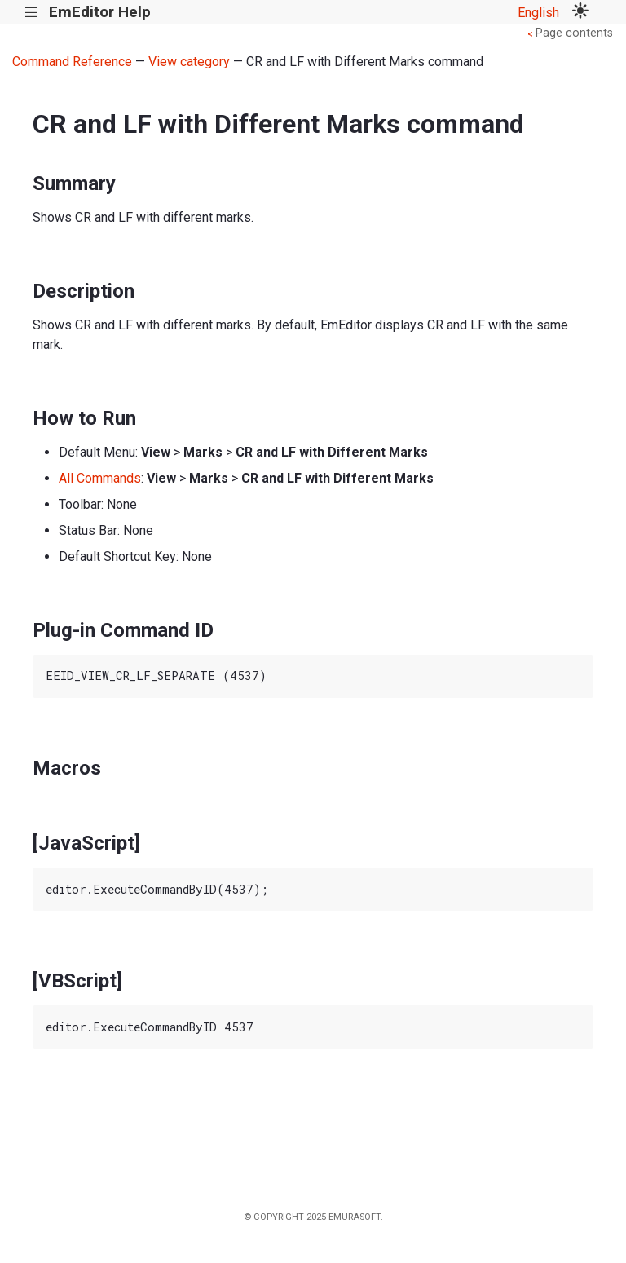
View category (189, 61)
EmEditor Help (100, 11)
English (538, 12)
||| (31, 13)
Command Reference (72, 61)
